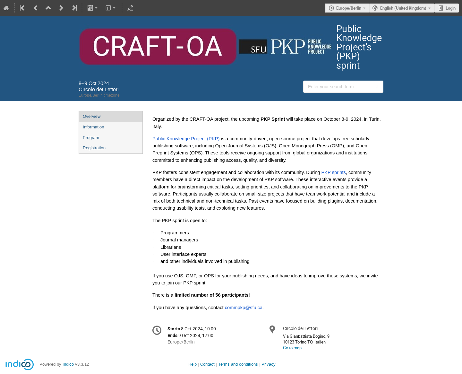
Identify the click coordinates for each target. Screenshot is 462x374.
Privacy (268, 364)
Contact (207, 364)
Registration (94, 147)
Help (192, 364)
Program (91, 137)
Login (451, 8)
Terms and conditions (238, 364)
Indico (68, 364)
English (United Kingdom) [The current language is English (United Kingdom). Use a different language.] (403, 8)
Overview (92, 116)
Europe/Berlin (348, 8)
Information (93, 127)
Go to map (292, 348)
